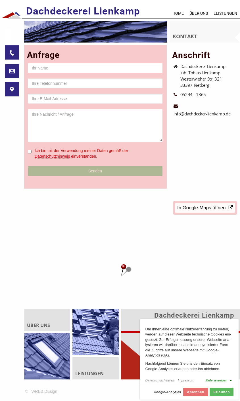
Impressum (186, 380)
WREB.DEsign (44, 391)
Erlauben (221, 392)
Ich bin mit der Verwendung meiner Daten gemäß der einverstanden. (81, 153)
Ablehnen (195, 392)
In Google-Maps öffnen (205, 207)
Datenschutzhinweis (52, 156)
